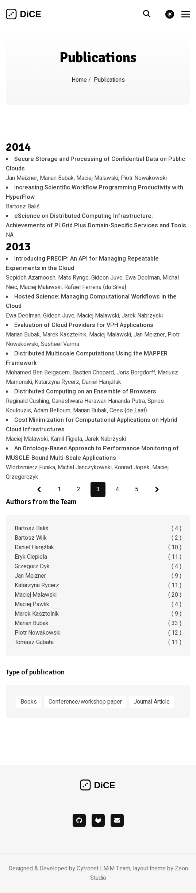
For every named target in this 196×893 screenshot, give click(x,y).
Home (80, 80)
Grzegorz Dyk (98, 566)
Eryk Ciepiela (98, 557)
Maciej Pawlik (98, 604)
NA (96, 225)
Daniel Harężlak (98, 547)
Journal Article (152, 701)
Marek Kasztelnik (98, 614)
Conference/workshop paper (85, 701)
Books (28, 701)
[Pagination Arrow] (39, 489)
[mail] (117, 820)
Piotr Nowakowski (98, 633)
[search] (150, 14)
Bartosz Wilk (98, 538)
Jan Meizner (98, 576)
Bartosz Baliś (98, 528)
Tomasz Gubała (98, 642)
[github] (79, 820)
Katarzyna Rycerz (98, 585)
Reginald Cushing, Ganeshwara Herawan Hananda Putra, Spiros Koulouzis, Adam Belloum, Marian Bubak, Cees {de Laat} (85, 401)
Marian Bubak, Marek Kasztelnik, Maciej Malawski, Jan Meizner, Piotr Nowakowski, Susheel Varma (93, 335)
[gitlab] (98, 820)
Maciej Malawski (98, 595)
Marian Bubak (98, 623)
